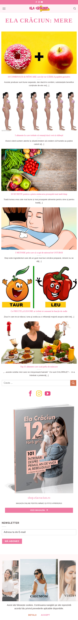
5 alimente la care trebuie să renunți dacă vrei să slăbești (39, 135)
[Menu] (4, 8)
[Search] (74, 8)
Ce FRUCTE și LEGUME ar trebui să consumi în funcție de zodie (39, 311)
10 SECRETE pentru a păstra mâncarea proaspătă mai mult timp (39, 194)
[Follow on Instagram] (39, 2)
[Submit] (73, 383)
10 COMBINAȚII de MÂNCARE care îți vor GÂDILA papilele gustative (39, 77)
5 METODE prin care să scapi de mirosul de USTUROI (39, 253)
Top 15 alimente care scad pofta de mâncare (39, 367)
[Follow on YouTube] (42, 2)
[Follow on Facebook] (36, 2)
